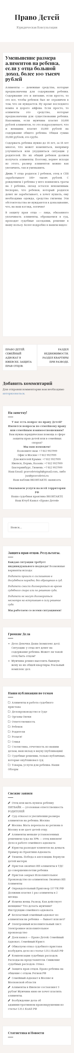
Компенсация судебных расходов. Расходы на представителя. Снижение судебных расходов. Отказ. (34, 960)
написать (54, 479)
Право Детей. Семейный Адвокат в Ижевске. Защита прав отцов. (18, 357)
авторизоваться (13, 393)
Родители (18, 731)
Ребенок (17, 726)
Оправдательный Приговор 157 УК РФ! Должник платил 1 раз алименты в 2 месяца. (36, 892)
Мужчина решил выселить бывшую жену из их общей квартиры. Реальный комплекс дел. (37, 665)
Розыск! (17, 736)
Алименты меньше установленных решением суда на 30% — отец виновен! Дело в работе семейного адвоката (35, 838)
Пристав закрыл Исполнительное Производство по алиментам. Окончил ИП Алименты (37, 879)
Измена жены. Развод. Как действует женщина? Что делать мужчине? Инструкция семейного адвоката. (35, 906)
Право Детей (37, 17)
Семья (16, 741)
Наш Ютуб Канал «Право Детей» (37, 500)
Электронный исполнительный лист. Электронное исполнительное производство (35, 928)
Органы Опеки (21, 716)
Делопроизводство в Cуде (29, 711)
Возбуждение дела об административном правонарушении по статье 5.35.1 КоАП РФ (36, 1004)
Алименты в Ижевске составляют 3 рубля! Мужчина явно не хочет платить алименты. (35, 991)
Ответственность (23, 721)
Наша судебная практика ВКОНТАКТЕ (37, 496)
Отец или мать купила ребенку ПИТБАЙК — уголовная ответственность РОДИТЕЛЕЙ (35, 807)
